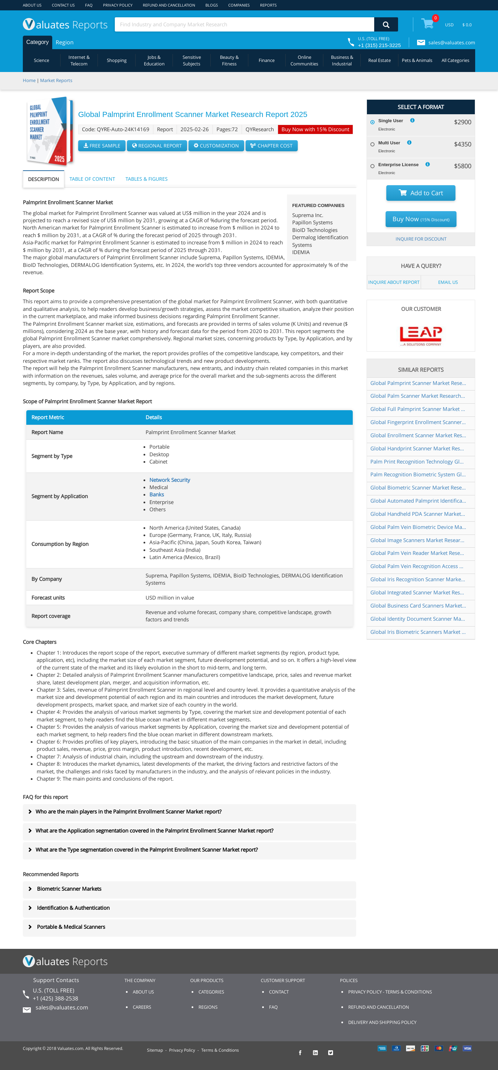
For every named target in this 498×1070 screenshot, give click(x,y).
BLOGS (211, 5)
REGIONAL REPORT (157, 145)
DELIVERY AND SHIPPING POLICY (382, 1022)
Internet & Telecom (79, 60)
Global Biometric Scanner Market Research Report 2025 (418, 487)
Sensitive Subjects (192, 60)
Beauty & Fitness (229, 60)
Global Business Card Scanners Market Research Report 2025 (418, 605)
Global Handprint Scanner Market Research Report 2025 (418, 448)
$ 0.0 (467, 25)
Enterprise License (398, 164)
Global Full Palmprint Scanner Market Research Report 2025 (418, 408)
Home (29, 80)
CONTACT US (63, 5)
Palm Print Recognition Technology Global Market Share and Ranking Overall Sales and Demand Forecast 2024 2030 (418, 461)
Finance (267, 60)
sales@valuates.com (451, 42)
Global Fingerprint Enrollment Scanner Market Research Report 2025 (418, 422)
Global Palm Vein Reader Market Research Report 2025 (418, 552)
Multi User (389, 142)
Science (41, 60)
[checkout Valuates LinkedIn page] (319, 1055)
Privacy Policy (182, 1050)
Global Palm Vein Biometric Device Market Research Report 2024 (418, 526)
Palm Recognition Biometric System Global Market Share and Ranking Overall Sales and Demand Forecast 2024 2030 (418, 474)
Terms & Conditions (220, 1050)
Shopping (117, 60)
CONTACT (279, 992)
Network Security (169, 479)
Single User (390, 120)
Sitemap (155, 1050)
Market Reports (56, 80)
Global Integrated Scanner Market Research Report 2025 (418, 592)
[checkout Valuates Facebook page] (304, 1055)
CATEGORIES (211, 992)
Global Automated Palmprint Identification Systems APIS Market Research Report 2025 (418, 500)
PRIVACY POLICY (117, 5)
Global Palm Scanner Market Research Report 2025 (418, 395)
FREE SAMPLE (101, 145)
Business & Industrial (342, 60)
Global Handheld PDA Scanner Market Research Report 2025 (418, 513)
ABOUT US (32, 5)
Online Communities (304, 60)
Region (65, 42)
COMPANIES (239, 5)
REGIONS (208, 1007)
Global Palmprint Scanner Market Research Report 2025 (418, 382)
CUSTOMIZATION (216, 145)
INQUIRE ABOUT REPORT (393, 282)
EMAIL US (448, 282)
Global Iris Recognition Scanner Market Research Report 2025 (418, 579)
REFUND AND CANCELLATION (169, 5)
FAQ (89, 5)
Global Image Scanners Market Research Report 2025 (418, 540)
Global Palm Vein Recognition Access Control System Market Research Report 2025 (418, 566)
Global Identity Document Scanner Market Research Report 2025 (418, 618)
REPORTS (268, 5)
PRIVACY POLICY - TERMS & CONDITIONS (390, 992)
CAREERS (142, 1007)
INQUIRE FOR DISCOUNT (421, 239)
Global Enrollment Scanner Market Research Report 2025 (418, 435)
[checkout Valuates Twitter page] (334, 1055)
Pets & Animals (417, 60)
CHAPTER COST (272, 145)
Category (37, 42)
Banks (156, 494)
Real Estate (379, 60)
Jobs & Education (154, 60)
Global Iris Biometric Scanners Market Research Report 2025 (418, 631)
